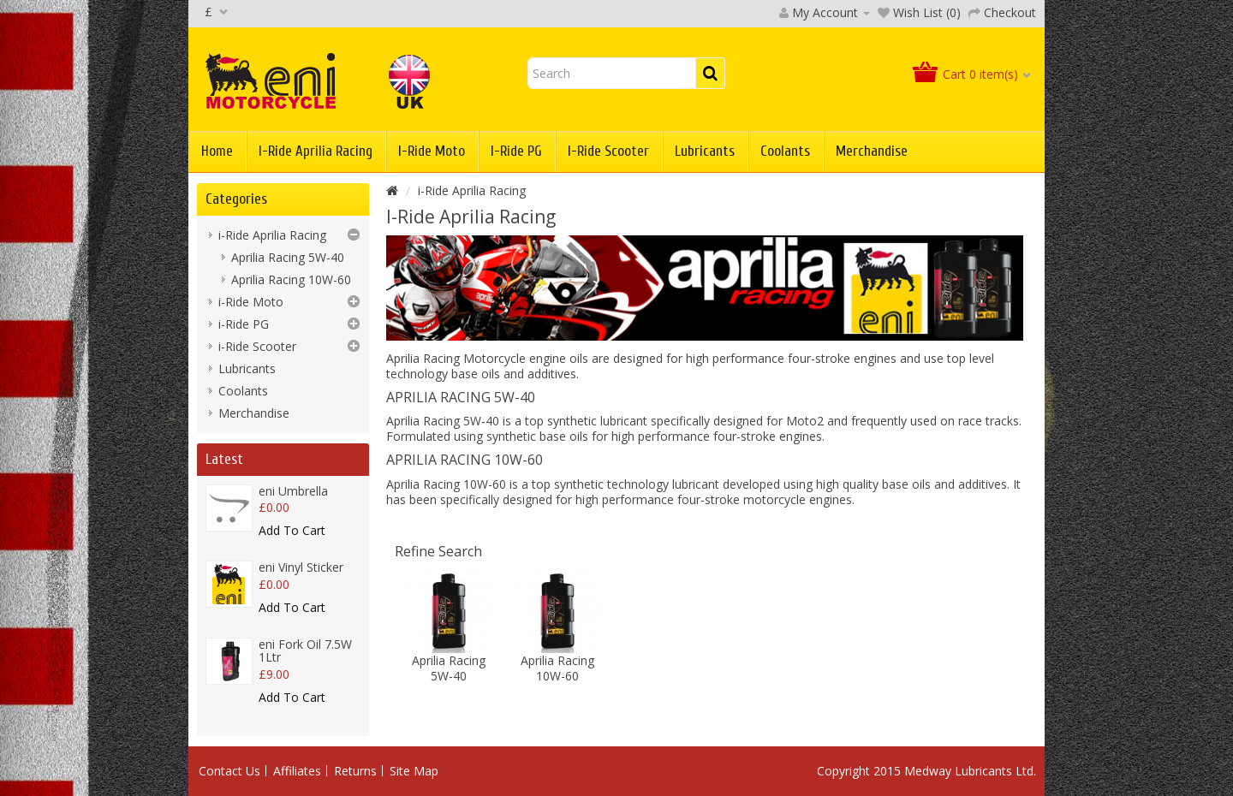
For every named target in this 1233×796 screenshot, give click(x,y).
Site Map (414, 771)
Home (217, 151)
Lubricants (705, 151)
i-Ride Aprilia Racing (315, 151)
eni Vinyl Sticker (301, 567)
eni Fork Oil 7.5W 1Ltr (305, 650)
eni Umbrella (293, 491)
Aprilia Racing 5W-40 (287, 257)
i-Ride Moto (431, 151)
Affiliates (297, 771)
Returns (355, 771)
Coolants (785, 151)
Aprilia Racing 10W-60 (291, 279)
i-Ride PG (516, 151)
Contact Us (229, 771)
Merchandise (872, 151)
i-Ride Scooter (608, 151)
